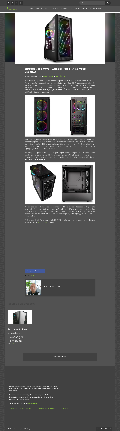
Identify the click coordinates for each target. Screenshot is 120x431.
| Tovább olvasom (19, 341)
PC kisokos (64, 406)
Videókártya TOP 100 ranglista (48, 406)
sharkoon (33, 274)
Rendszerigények (95, 8)
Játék (46, 8)
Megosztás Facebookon (35, 270)
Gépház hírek (61, 75)
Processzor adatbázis (27, 406)
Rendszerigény (19, 426)
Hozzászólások (60, 354)
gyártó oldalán (42, 221)
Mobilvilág (55, 8)
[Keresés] (108, 3)
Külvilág (84, 8)
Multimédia (65, 8)
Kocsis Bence (48, 75)
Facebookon (32, 401)
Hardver (39, 8)
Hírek (31, 8)
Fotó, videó (75, 8)
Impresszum (13, 406)
